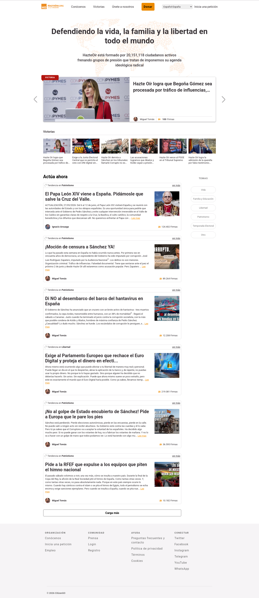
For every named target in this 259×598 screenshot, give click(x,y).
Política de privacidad (147, 548)
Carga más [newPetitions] (112, 513)
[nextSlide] (222, 99)
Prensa (93, 538)
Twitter (179, 538)
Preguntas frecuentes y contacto (148, 540)
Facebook (181, 544)
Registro (94, 550)
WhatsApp (181, 568)
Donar (148, 6)
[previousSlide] (37, 99)
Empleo (50, 550)
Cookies (137, 561)
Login (92, 544)
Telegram (181, 556)
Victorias (98, 6)
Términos (138, 554)
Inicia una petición (206, 6)
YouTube (180, 562)
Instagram (181, 550)
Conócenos (78, 6)
